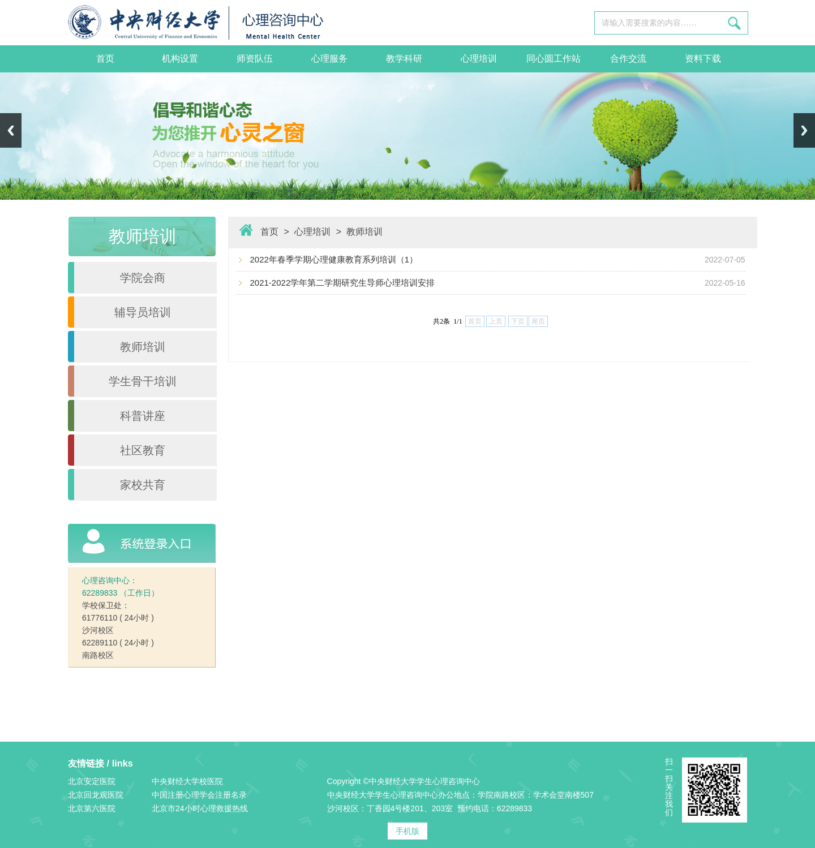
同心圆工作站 (553, 58)
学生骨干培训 (143, 381)
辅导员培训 (142, 312)
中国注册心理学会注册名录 (199, 794)
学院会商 (142, 278)
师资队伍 (255, 58)
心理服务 (329, 58)
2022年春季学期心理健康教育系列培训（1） (334, 259)
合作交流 (628, 58)
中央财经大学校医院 (187, 781)
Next (804, 130)
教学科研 (404, 58)
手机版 (407, 831)
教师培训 (142, 347)
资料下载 (703, 58)
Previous (11, 130)
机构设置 (180, 58)
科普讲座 (142, 416)
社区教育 (142, 450)
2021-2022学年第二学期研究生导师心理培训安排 (342, 282)
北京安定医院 (91, 781)
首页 (105, 58)
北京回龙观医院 (95, 794)
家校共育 (142, 485)
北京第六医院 (91, 808)
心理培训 (479, 58)
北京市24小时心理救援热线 (200, 808)
